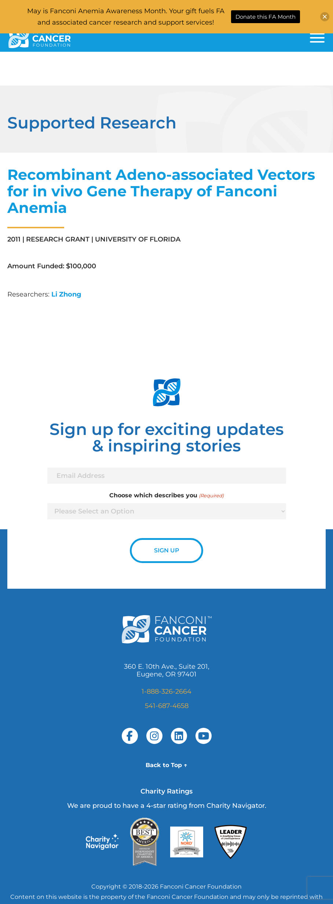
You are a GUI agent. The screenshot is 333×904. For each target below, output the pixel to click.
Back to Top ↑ (166, 765)
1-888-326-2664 (166, 691)
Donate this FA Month (265, 16)
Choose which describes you (166, 495)
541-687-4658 (167, 706)
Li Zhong (66, 294)
